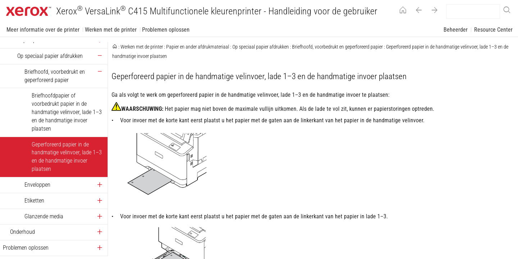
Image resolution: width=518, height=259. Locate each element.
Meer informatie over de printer (42, 29)
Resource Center (493, 29)
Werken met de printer (111, 29)
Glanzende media (43, 216)
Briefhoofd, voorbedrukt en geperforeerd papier (54, 75)
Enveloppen (37, 184)
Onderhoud (22, 231)
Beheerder (456, 29)
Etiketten (34, 200)
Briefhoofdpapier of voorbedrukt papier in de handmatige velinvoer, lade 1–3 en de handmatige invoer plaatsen (67, 112)
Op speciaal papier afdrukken (50, 56)
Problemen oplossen (166, 29)
